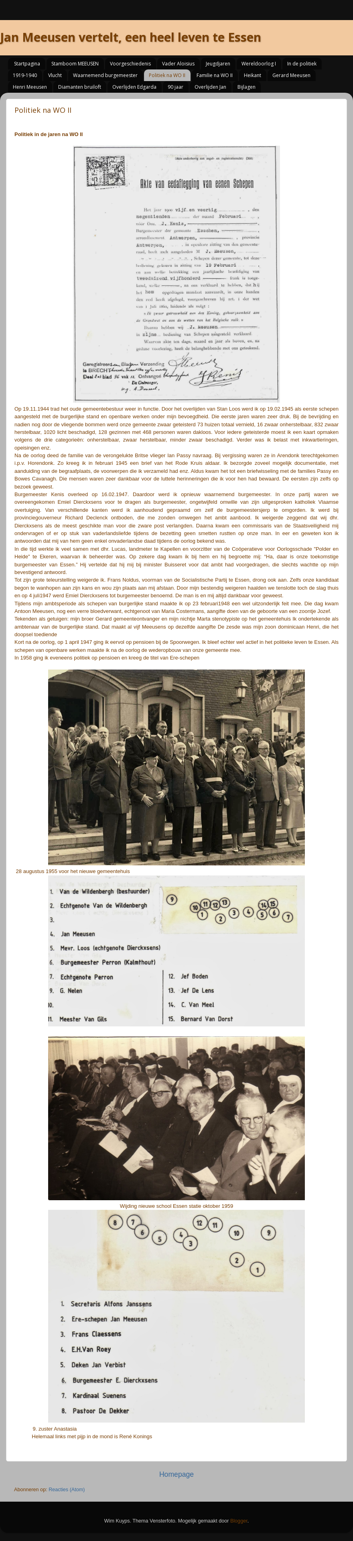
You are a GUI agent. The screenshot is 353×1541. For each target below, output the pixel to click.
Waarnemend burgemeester (105, 75)
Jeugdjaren (218, 63)
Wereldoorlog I (258, 63)
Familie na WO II (215, 75)
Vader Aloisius (178, 63)
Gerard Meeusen (291, 75)
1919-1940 (25, 75)
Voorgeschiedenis (130, 63)
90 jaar (175, 86)
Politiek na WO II (167, 75)
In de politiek (301, 63)
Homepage (176, 1474)
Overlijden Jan (210, 86)
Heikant (252, 75)
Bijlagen (246, 86)
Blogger (239, 1521)
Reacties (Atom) (67, 1489)
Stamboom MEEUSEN (75, 63)
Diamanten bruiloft (79, 86)
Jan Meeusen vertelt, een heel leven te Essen (130, 37)
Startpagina (27, 63)
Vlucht (55, 75)
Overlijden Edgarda (134, 86)
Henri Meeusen (30, 86)
